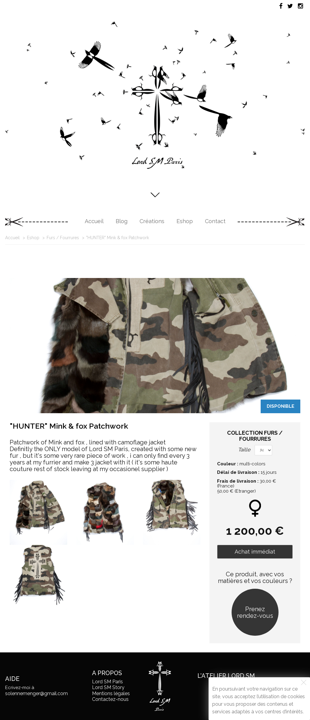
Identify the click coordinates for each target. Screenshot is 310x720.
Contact (215, 221)
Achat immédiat (255, 551)
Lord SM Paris (107, 682)
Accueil (94, 221)
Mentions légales (111, 693)
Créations (152, 221)
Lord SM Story (108, 687)
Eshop (184, 221)
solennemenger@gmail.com (36, 693)
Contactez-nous (110, 699)
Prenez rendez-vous (255, 612)
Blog (121, 221)
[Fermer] (303, 682)
